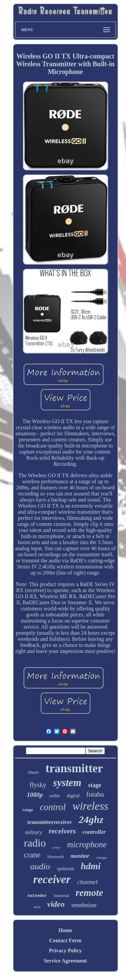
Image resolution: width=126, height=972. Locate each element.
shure (33, 772)
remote (89, 892)
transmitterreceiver (49, 822)
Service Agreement (65, 961)
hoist (37, 907)
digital (73, 795)
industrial (61, 895)
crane (32, 855)
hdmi (90, 866)
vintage (101, 857)
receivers (62, 831)
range (28, 809)
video (56, 904)
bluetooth (55, 856)
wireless (90, 806)
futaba (95, 794)
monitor (80, 856)
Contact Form (65, 940)
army (56, 847)
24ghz (91, 819)
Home (65, 930)
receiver (52, 879)
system (67, 782)
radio (35, 843)
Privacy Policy (65, 950)
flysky (38, 784)
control (53, 807)
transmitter (74, 768)
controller (94, 832)
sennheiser (84, 905)
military (33, 832)
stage (94, 785)
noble (54, 795)
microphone (87, 844)
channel (87, 881)
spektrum (65, 868)
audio (40, 866)
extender (37, 896)
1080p (35, 794)
